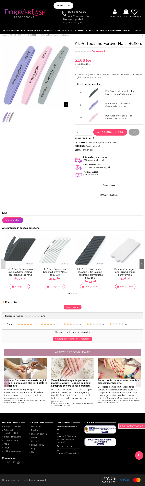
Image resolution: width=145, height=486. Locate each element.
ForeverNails (87, 150)
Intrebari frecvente (12, 437)
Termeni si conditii (12, 427)
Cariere (34, 452)
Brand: (78, 150)
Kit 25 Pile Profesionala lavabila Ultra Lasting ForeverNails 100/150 (20, 272)
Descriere (109, 185)
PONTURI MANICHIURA (30, 401)
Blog (33, 448)
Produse (35, 430)
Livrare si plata (11, 440)
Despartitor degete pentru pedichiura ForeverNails (125, 272)
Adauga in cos (110, 132)
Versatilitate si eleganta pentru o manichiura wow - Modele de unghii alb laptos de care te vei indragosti (71, 383)
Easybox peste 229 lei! (72, 23)
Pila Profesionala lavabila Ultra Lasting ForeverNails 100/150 (119, 92)
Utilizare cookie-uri (13, 451)
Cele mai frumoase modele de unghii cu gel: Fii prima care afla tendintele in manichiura (25, 383)
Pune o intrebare (13, 220)
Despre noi (36, 427)
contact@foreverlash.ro (68, 453)
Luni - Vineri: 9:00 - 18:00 (78, 16)
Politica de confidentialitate (11, 431)
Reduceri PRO (37, 445)
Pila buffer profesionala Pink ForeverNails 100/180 (118, 117)
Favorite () (135, 13)
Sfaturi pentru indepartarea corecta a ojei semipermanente (118, 382)
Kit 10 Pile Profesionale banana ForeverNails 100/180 (55, 272)
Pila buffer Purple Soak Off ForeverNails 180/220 (117, 105)
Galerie (34, 437)
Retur (6, 448)
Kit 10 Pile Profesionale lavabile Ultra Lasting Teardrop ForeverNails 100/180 (90, 273)
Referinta (80, 146)
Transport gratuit (73, 19)
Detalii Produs (109, 194)
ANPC (7, 444)
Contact (35, 441)
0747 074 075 (78, 12)
